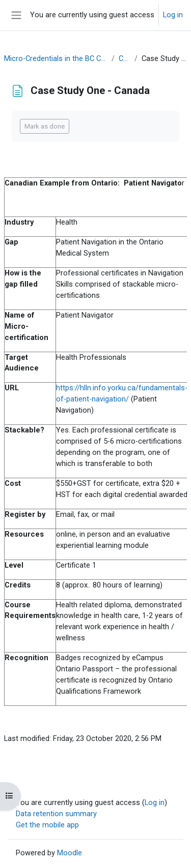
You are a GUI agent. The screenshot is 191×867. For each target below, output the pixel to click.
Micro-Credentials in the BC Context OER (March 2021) (55, 58)
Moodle (69, 852)
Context (124, 58)
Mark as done (44, 126)
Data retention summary (56, 813)
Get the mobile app (47, 824)
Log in (173, 14)
